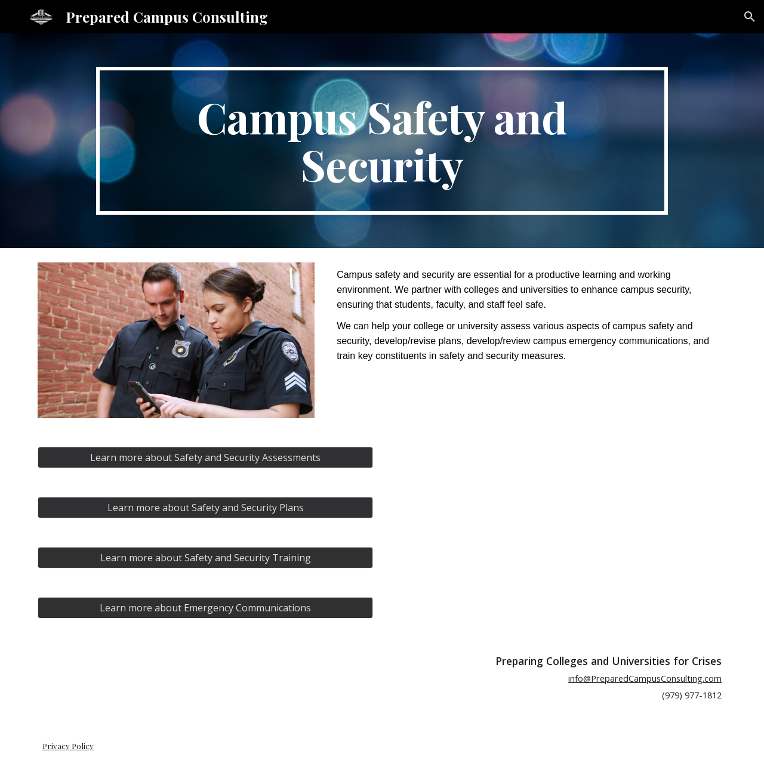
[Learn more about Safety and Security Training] (205, 558)
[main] (381, 141)
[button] (749, 16)
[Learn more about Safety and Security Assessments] (205, 457)
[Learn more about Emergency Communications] (205, 608)
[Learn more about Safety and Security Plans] (205, 507)
